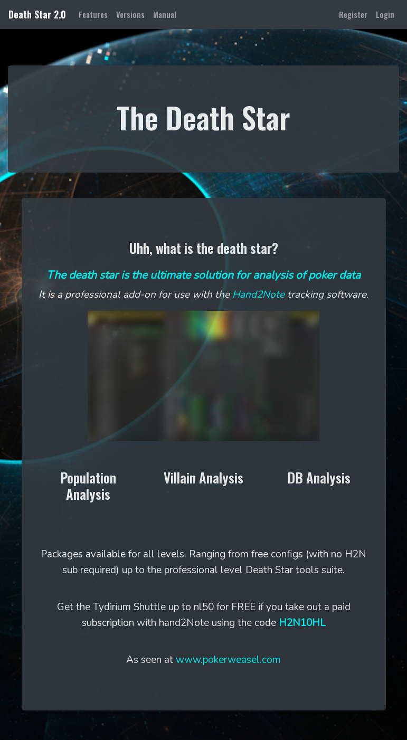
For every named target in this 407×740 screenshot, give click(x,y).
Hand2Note (258, 294)
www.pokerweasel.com (228, 660)
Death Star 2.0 (37, 14)
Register (353, 14)
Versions (130, 14)
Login (385, 14)
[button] (88, 487)
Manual (164, 14)
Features (95, 14)
